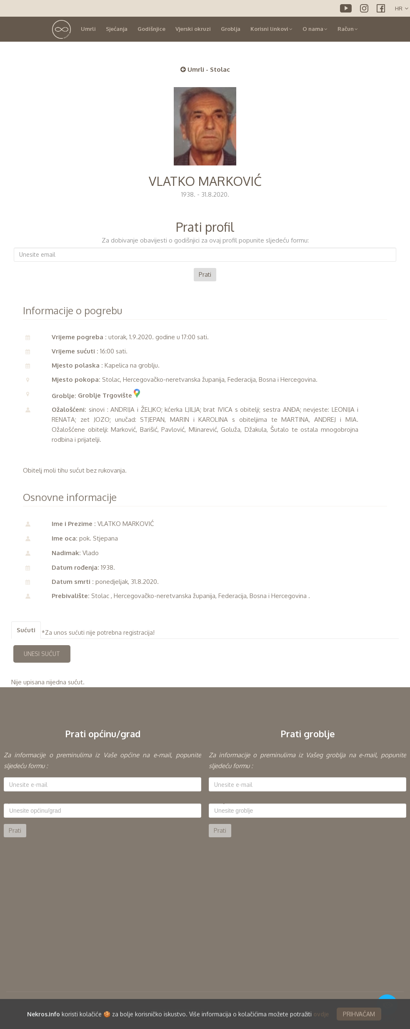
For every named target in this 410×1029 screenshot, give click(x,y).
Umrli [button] (88, 28)
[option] (102, 793)
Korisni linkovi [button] (271, 28)
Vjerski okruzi (193, 28)
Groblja (230, 28)
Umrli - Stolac (205, 69)
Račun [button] (348, 28)
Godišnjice (151, 28)
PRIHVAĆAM (359, 1021)
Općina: (14, 801)
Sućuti (26, 629)
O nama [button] (315, 28)
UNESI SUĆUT (42, 653)
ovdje (321, 1021)
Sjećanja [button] (117, 28)
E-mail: (12, 774)
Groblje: (219, 801)
